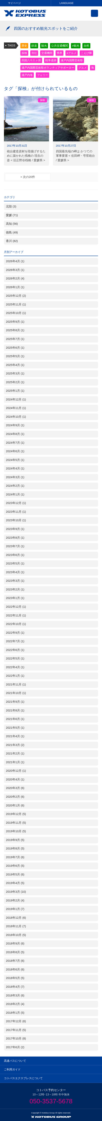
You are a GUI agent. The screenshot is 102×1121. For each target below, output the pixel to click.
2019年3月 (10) (16, 891)
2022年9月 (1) (15, 632)
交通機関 (46, 53)
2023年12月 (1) (16, 503)
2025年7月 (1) (15, 339)
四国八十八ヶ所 (31, 60)
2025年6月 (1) (15, 347)
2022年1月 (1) (15, 675)
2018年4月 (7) (15, 986)
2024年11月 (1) (16, 408)
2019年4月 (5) (15, 883)
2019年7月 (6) (15, 857)
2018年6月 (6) (15, 969)
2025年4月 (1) (15, 365)
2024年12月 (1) (16, 399)
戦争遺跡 (50, 60)
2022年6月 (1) (15, 650)
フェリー (42, 75)
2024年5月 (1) (15, 460)
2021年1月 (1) (15, 762)
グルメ (82, 67)
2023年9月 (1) (15, 529)
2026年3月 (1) (15, 270)
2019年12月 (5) (16, 814)
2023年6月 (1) (15, 555)
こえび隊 (86, 53)
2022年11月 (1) (16, 615)
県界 (59, 53)
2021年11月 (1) (16, 684)
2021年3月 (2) (15, 745)
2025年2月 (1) (15, 382)
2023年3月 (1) (15, 580)
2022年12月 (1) (16, 606)
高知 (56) (12, 223)
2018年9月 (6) (15, 943)
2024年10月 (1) (16, 416)
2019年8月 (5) (15, 848)
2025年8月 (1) (15, 330)
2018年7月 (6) (15, 960)
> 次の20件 (27, 177)
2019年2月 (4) (15, 900)
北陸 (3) (11, 206)
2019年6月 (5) (15, 865)
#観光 (75, 45)
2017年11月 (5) (16, 1030)
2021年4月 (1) (15, 736)
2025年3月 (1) (15, 373)
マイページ (14, 3)
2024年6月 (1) (15, 451)
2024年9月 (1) (15, 425)
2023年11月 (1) (16, 511)
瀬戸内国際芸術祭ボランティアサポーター (48, 67)
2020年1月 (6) (15, 805)
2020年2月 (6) (15, 796)
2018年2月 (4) (15, 1004)
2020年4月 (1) (15, 779)
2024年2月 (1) (15, 485)
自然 (86, 45)
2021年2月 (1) (15, 753)
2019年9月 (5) (15, 840)
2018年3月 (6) (15, 995)
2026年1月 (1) (15, 287)
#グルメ (71, 53)
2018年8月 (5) (15, 952)
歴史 (24, 45)
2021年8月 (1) (15, 710)
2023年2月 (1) (15, 589)
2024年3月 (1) (15, 477)
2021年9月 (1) (15, 701)
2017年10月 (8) (16, 1038)
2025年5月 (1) (15, 356)
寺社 (34, 53)
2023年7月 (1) (15, 546)
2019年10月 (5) (16, 831)
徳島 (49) (12, 232)
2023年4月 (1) (15, 572)
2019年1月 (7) (15, 909)
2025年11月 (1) (16, 304)
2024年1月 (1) (15, 494)
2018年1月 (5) (15, 1012)
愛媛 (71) (12, 215)
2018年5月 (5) (15, 978)
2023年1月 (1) (15, 598)
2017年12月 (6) (16, 1021)
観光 (44, 45)
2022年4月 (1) (15, 667)
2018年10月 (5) (16, 935)
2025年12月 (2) (16, 295)
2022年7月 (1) (15, 641)
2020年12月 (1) (16, 770)
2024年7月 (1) (15, 442)
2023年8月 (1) (15, 537)
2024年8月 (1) (15, 434)
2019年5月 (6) (15, 874)
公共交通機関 (59, 45)
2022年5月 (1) (15, 658)
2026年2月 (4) (15, 278)
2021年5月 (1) (15, 727)
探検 (24, 53)
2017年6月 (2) (15, 1047)
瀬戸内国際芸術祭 (72, 60)
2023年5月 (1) (15, 563)
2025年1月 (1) (15, 390)
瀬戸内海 (27, 75)
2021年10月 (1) (16, 693)
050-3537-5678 (50, 1101)
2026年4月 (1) (15, 261)
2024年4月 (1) (15, 468)
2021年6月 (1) (15, 719)
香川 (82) (12, 241)
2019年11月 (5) (16, 822)
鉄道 (34, 45)
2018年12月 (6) (16, 917)
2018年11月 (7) (16, 926)
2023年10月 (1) (16, 520)
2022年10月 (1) (16, 624)
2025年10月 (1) (16, 313)
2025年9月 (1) (15, 321)
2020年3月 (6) (15, 788)
